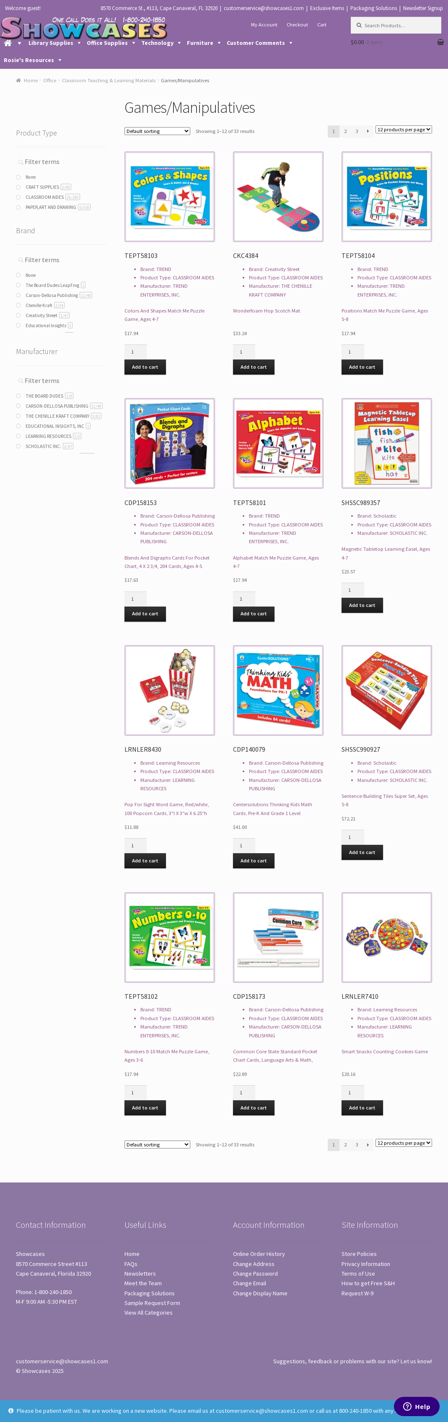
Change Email (249, 1283)
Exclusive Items (327, 8)
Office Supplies (107, 43)
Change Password (255, 1273)
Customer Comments (256, 43)
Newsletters (140, 1273)
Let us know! (416, 1361)
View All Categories (148, 1312)
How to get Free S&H (368, 1283)
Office (49, 80)
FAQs (130, 1264)
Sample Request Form (152, 1303)
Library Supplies (50, 43)
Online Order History (259, 1254)
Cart (321, 24)
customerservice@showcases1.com (264, 8)
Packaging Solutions (373, 8)
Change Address (253, 1264)
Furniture (200, 43)
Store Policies (359, 1254)
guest (33, 8)
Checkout (297, 24)
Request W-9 (357, 1293)
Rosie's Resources (29, 60)
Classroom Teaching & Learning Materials (108, 80)
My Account (264, 24)
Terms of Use (358, 1273)
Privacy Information (366, 1264)
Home (31, 80)
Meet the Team (143, 1283)
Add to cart (145, 367)
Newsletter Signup (423, 8)
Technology (157, 43)
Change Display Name (260, 1293)
